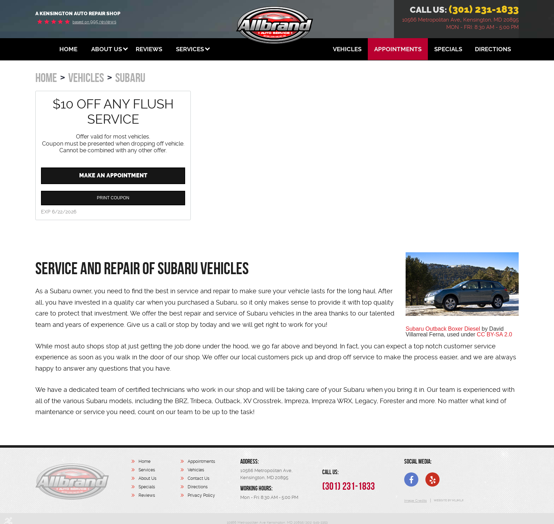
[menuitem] (68, 49)
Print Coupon (113, 197)
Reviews (149, 49)
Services (190, 49)
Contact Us (199, 478)
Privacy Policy (201, 495)
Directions (493, 49)
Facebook (411, 479)
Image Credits (415, 500)
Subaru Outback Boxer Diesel (443, 329)
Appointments (398, 49)
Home (68, 49)
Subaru (130, 77)
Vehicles (347, 49)
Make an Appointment (113, 175)
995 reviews (94, 21)
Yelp (432, 479)
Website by (448, 500)
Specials (448, 49)
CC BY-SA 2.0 (494, 334)
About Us (106, 49)
